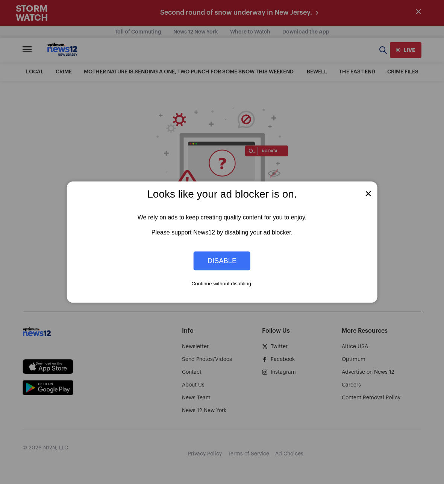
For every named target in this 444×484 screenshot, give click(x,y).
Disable (222, 261)
